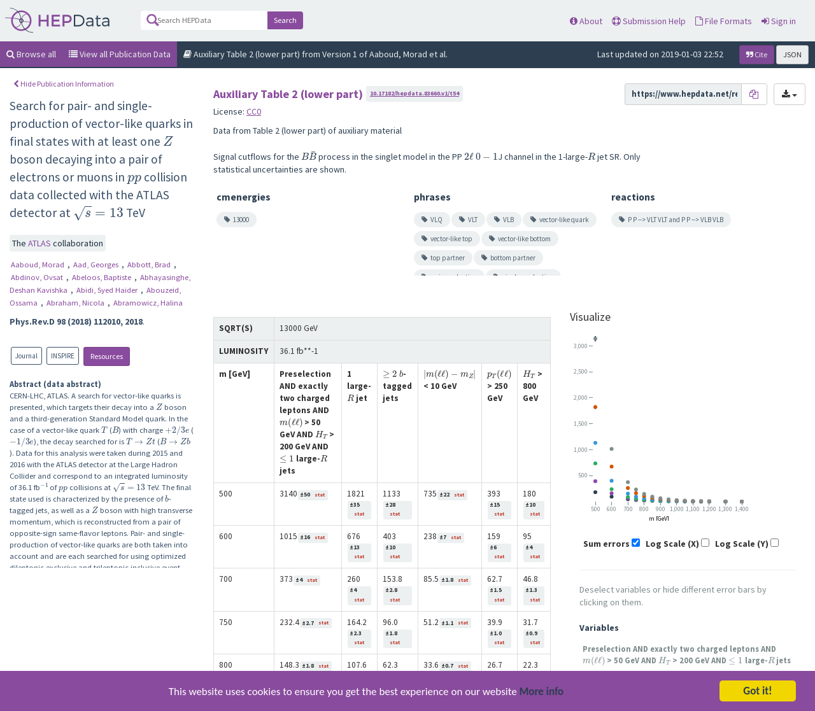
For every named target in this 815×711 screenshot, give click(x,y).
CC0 (253, 111)
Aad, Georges (96, 264)
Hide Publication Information (63, 83)
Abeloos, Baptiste (102, 277)
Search (285, 20)
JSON (792, 54)
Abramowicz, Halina (148, 302)
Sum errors (606, 543)
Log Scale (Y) (742, 543)
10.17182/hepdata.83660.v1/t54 (414, 93)
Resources (106, 356)
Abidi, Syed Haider (107, 290)
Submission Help (649, 21)
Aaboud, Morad (38, 264)
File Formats (723, 21)
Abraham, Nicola (76, 302)
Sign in (779, 21)
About (586, 21)
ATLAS (40, 243)
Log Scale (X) (672, 543)
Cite (756, 54)
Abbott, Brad (150, 264)
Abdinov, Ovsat (38, 277)
